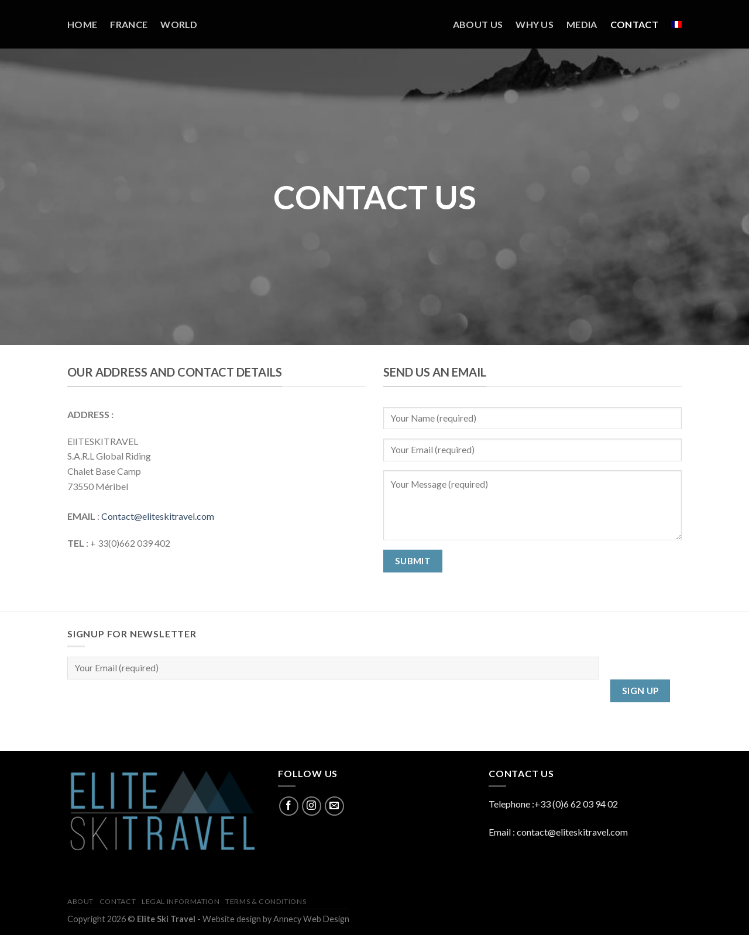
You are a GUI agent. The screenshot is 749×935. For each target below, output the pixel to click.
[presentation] (156, 702)
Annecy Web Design (311, 919)
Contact (634, 24)
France (128, 24)
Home (82, 24)
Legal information (180, 901)
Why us (535, 24)
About (80, 901)
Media (581, 24)
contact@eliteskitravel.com (572, 831)
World (179, 24)
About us (478, 24)
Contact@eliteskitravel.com (157, 516)
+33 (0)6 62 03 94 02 (576, 803)
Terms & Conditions (265, 901)
